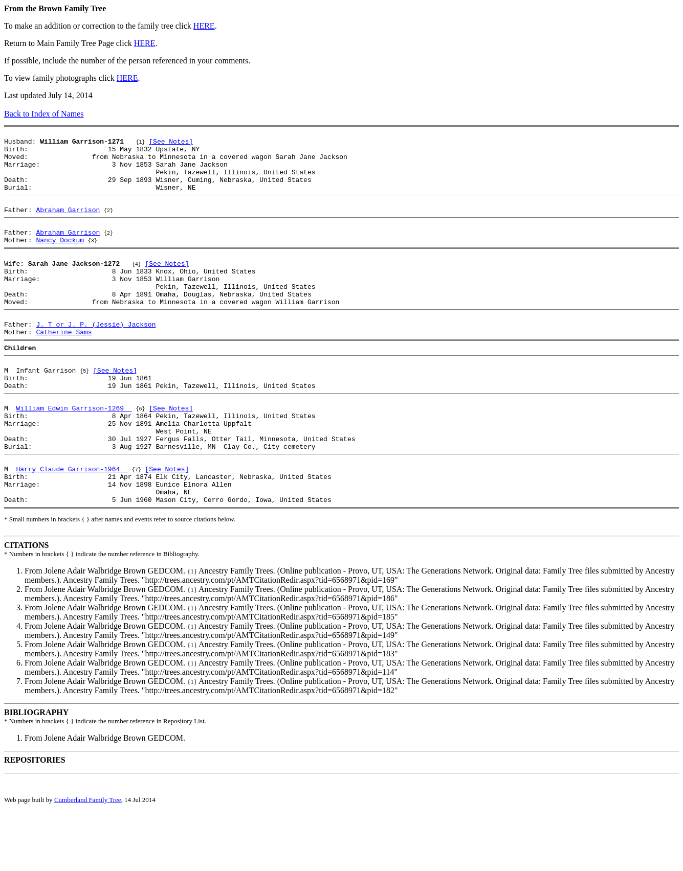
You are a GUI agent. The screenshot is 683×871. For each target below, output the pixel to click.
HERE (204, 25)
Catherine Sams (64, 367)
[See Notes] (171, 144)
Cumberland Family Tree (87, 862)
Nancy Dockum (60, 259)
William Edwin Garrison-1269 (73, 454)
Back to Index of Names (44, 113)
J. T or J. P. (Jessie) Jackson (96, 357)
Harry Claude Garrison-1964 (71, 525)
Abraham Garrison (68, 225)
